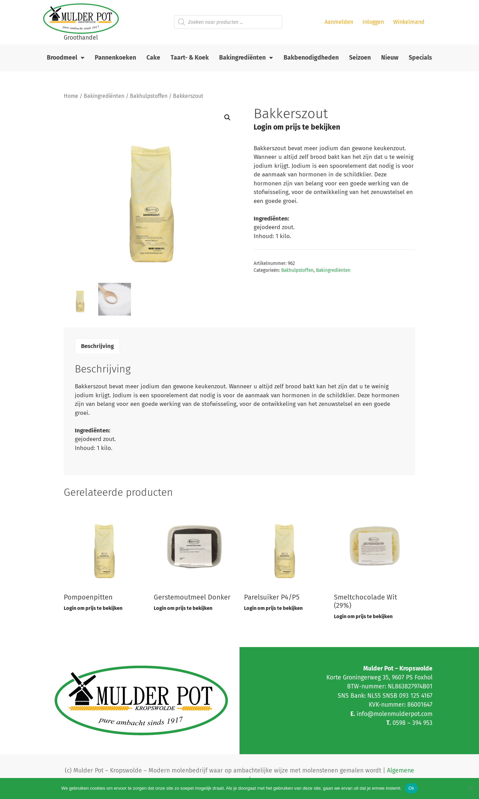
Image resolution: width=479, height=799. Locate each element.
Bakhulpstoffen (148, 96)
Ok (411, 788)
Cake (153, 57)
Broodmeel (65, 57)
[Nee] (470, 788)
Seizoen (360, 57)
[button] (227, 117)
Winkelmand (409, 22)
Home (71, 96)
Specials (420, 57)
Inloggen (373, 22)
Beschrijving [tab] (97, 346)
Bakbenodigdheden (311, 57)
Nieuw (389, 57)
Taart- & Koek (190, 57)
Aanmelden (339, 22)
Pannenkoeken (115, 57)
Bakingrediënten (246, 57)
